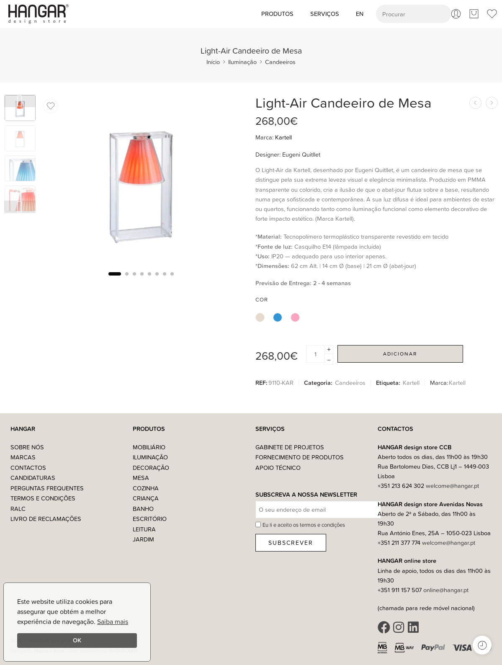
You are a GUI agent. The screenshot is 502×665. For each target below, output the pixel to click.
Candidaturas (32, 477)
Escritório (150, 518)
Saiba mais (112, 621)
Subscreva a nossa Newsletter (306, 495)
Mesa (141, 477)
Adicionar (400, 353)
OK (77, 640)
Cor (261, 299)
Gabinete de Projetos (289, 447)
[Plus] (328, 349)
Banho (143, 508)
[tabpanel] (141, 181)
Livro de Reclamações (45, 518)
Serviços (324, 13)
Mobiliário (149, 447)
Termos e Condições (42, 498)
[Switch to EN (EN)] (360, 13)
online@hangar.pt (446, 589)
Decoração (151, 467)
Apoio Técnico (278, 467)
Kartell (283, 137)
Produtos (277, 13)
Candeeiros (280, 61)
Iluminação (242, 61)
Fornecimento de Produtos (299, 457)
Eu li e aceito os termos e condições (304, 524)
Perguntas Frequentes (47, 488)
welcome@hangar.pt (452, 485)
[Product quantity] (315, 354)
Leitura (144, 529)
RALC (18, 508)
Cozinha (146, 488)
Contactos (28, 467)
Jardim (143, 539)
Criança (146, 498)
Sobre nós (27, 447)
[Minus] (328, 360)
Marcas (23, 457)
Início (213, 61)
